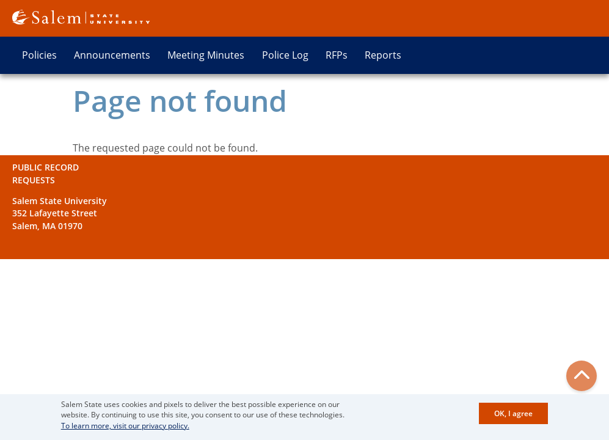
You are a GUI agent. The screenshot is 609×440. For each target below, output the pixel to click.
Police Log (285, 55)
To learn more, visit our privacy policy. (125, 427)
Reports (383, 55)
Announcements (112, 55)
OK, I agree (513, 416)
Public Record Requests (45, 173)
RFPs (337, 55)
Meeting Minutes (205, 55)
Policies (39, 55)
